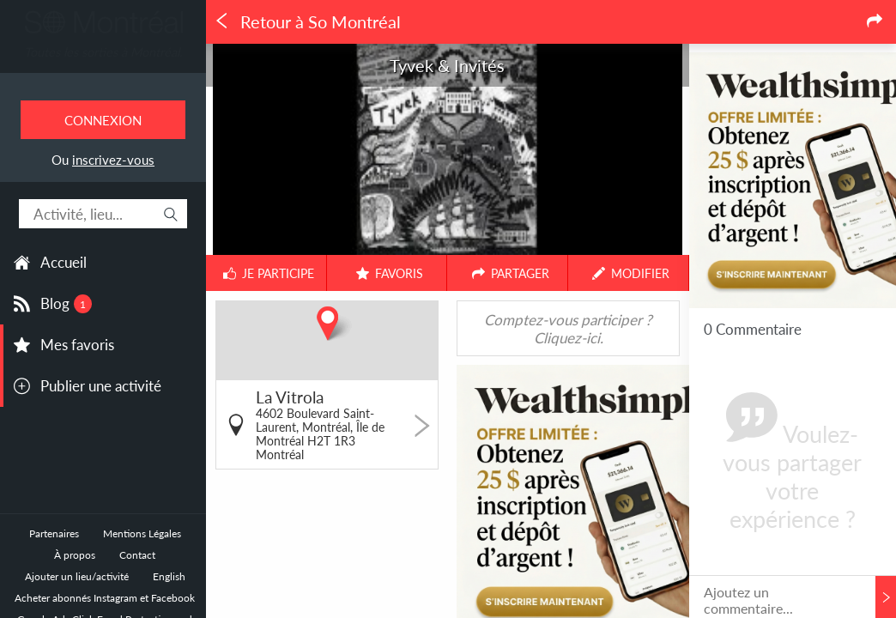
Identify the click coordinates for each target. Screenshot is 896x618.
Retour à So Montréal (307, 22)
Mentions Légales (142, 533)
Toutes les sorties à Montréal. (103, 52)
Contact (137, 554)
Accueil (63, 262)
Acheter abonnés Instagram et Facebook (105, 597)
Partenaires (54, 533)
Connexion (103, 120)
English (169, 576)
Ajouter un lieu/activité (77, 576)
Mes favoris (77, 345)
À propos (74, 554)
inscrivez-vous (113, 159)
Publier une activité (100, 386)
